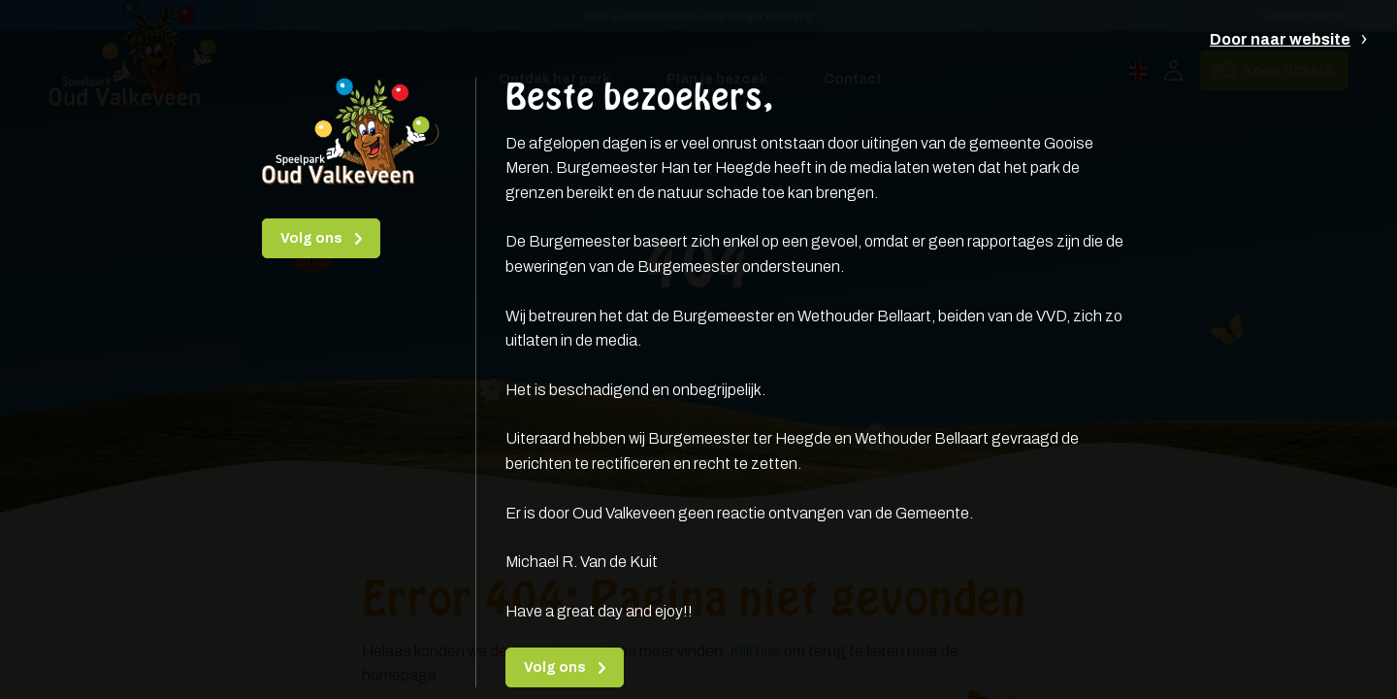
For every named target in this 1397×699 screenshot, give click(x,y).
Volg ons (312, 238)
